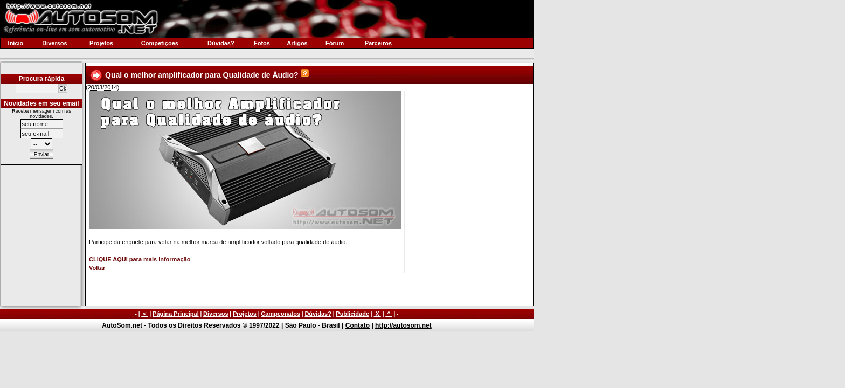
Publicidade (352, 313)
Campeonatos (280, 313)
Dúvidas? (317, 313)
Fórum (334, 43)
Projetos (245, 313)
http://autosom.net (403, 325)
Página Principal (176, 313)
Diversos (215, 313)
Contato (357, 325)
